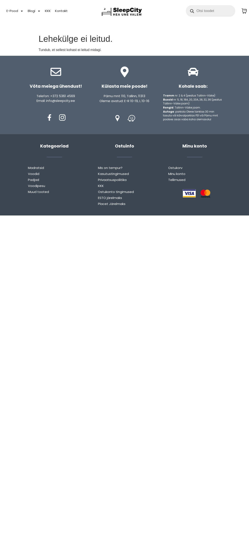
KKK (48, 11)
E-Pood (14, 11)
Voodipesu (36, 186)
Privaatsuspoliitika (112, 180)
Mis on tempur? (110, 168)
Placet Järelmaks (111, 204)
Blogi (34, 11)
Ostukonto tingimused (116, 192)
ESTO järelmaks (110, 198)
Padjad (33, 180)
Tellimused (176, 180)
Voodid (33, 174)
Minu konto (176, 174)
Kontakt (61, 11)
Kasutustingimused (113, 174)
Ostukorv (175, 168)
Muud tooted (38, 192)
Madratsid (36, 168)
